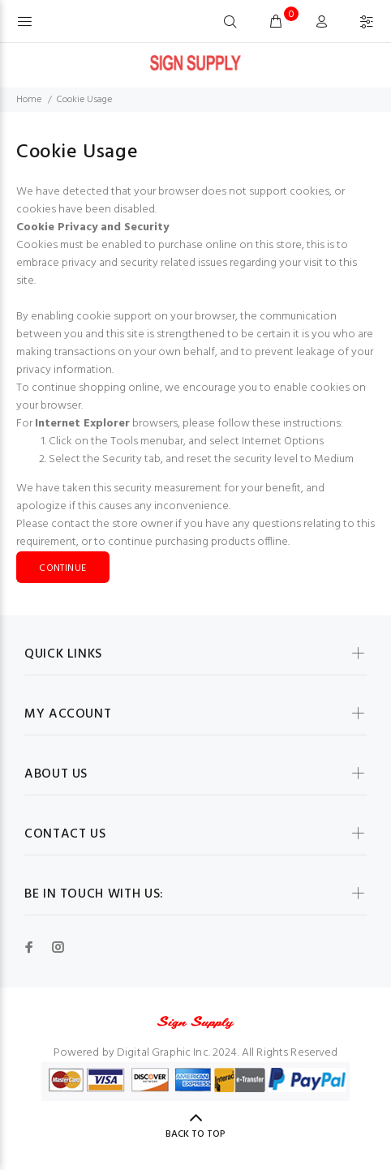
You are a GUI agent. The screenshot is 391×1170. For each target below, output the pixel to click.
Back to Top (195, 1134)
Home (28, 100)
